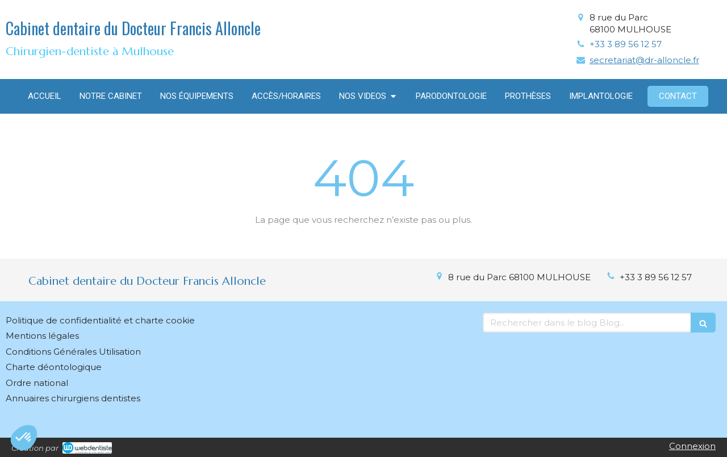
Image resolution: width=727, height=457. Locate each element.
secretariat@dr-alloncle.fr (644, 60)
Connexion (692, 446)
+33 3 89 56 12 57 (626, 44)
